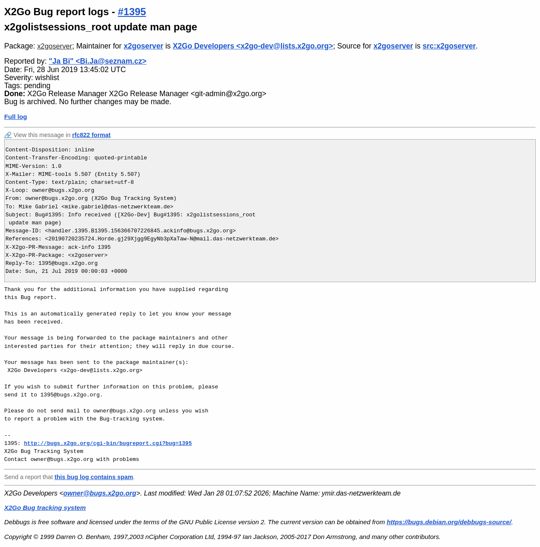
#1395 (132, 11)
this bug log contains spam (93, 477)
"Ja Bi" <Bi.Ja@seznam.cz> (97, 61)
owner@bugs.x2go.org (99, 493)
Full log (15, 116)
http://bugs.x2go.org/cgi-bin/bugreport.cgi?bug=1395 (108, 443)
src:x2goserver (449, 46)
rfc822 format (91, 135)
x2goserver (54, 46)
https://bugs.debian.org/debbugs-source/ (449, 521)
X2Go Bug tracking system (45, 507)
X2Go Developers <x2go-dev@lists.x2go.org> (253, 46)
